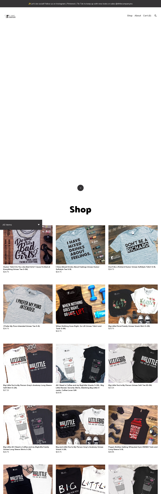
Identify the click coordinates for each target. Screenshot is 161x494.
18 (73, 483)
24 (98, 483)
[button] (21, 64)
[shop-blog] (151, 489)
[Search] (155, 16)
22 (90, 483)
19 (77, 483)
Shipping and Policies (132, 490)
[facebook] (147, 489)
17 (68, 483)
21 (85, 483)
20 (81, 483)
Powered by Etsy (21, 490)
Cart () (147, 15)
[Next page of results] (102, 483)
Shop (129, 15)
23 (94, 483)
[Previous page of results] (59, 483)
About (138, 15)
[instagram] (156, 489)
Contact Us (115, 490)
